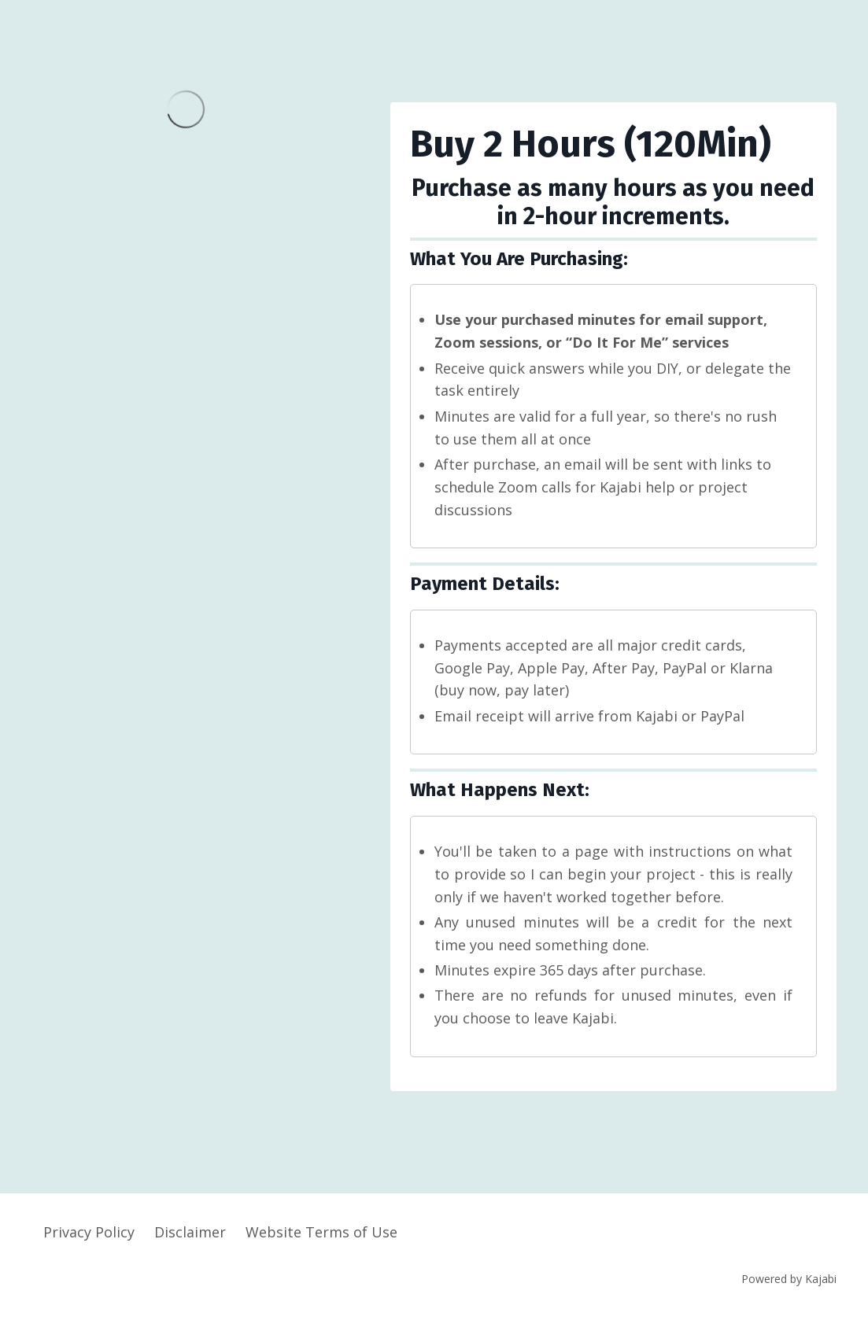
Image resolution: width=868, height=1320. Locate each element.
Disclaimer (190, 1231)
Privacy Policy (89, 1231)
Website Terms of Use (321, 1231)
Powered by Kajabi (789, 1278)
